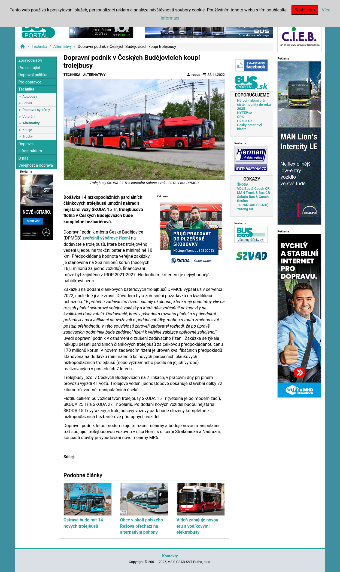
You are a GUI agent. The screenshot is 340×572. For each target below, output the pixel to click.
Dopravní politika (32, 75)
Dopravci (26, 144)
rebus (193, 74)
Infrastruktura (30, 151)
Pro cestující (29, 68)
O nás (23, 158)
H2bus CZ (245, 121)
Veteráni (28, 116)
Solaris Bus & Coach (253, 197)
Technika (39, 46)
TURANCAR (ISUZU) (252, 205)
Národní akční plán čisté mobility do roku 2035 (254, 104)
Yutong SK (245, 209)
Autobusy (29, 96)
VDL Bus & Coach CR (253, 188)
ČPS (240, 117)
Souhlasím (305, 10)
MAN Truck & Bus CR (253, 193)
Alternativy (62, 46)
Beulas (242, 201)
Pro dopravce (29, 82)
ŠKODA (242, 184)
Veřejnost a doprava (35, 165)
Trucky (27, 136)
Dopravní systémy (36, 110)
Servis (27, 103)
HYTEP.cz (244, 113)
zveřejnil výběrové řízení (106, 238)
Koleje (27, 130)
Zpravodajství (30, 60)
